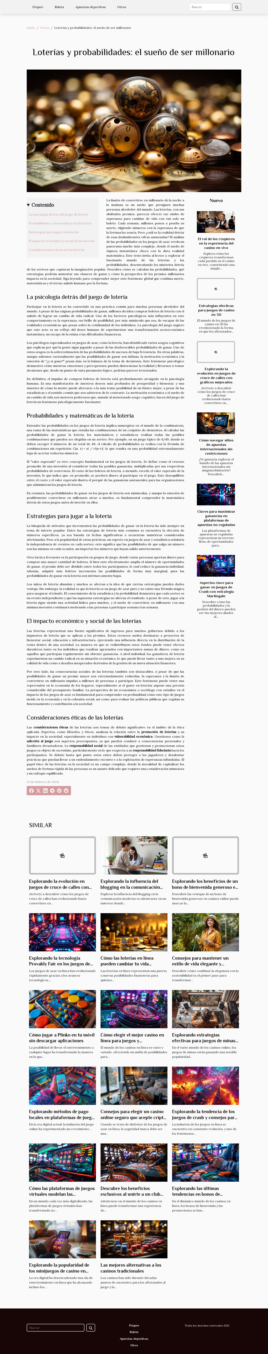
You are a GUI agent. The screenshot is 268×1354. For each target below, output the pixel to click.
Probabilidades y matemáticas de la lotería (60, 223)
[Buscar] (210, 7)
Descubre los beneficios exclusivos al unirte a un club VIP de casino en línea (130, 1194)
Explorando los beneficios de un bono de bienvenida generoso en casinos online (205, 887)
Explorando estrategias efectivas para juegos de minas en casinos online (203, 1040)
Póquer (37, 7)
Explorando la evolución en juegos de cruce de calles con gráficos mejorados (59, 887)
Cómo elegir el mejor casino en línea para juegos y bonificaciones (132, 1040)
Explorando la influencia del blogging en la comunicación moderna (130, 887)
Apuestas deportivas (91, 7)
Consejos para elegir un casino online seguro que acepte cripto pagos (133, 1117)
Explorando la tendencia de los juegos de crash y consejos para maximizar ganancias (204, 1117)
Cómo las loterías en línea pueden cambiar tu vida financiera (127, 963)
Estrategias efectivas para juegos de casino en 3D (216, 310)
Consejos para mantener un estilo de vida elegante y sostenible (200, 963)
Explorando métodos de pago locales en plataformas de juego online (61, 1117)
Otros (121, 7)
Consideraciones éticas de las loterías (57, 250)
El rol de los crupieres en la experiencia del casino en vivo (216, 243)
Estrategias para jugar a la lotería (54, 232)
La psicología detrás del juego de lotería (58, 214)
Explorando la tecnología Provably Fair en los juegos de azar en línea (59, 963)
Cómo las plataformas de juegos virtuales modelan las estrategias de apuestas (62, 1194)
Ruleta (59, 7)
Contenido (43, 205)
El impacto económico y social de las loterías (62, 241)
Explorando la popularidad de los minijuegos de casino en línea (59, 1270)
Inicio (31, 28)
